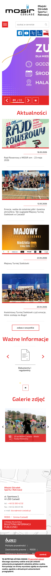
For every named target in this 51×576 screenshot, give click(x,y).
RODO (7, 517)
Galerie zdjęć (28, 399)
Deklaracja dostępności (11, 540)
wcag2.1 (39, 33)
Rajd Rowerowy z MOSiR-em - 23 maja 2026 (25, 142)
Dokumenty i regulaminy (24, 363)
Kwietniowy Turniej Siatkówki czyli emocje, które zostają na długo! (25, 297)
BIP (46, 33)
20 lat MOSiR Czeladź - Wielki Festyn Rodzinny (25, 425)
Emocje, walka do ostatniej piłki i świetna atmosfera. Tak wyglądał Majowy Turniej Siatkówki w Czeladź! (25, 196)
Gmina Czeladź (20, 517)
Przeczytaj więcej (36, 559)
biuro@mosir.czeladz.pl (21, 510)
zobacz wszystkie (28, 327)
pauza (26, 390)
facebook (20, 33)
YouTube (26, 33)
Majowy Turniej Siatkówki (25, 247)
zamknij (42, 554)
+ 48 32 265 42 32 (15, 503)
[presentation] (7, 100)
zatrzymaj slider (36, 100)
